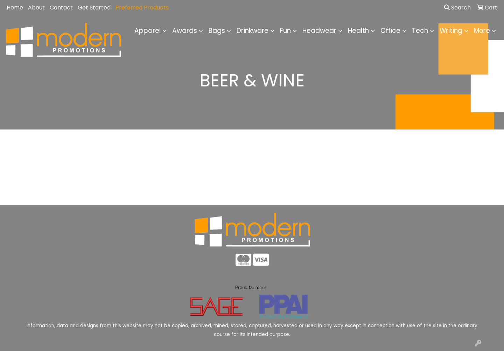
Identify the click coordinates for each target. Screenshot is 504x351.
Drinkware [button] (252, 30)
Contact (61, 7)
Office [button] (390, 30)
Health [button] (358, 30)
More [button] (482, 30)
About (36, 7)
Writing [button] (451, 30)
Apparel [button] (147, 30)
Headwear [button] (319, 30)
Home (15, 7)
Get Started (94, 7)
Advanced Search (441, 194)
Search (457, 7)
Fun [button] (285, 30)
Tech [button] (420, 30)
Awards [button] (184, 30)
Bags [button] (217, 30)
